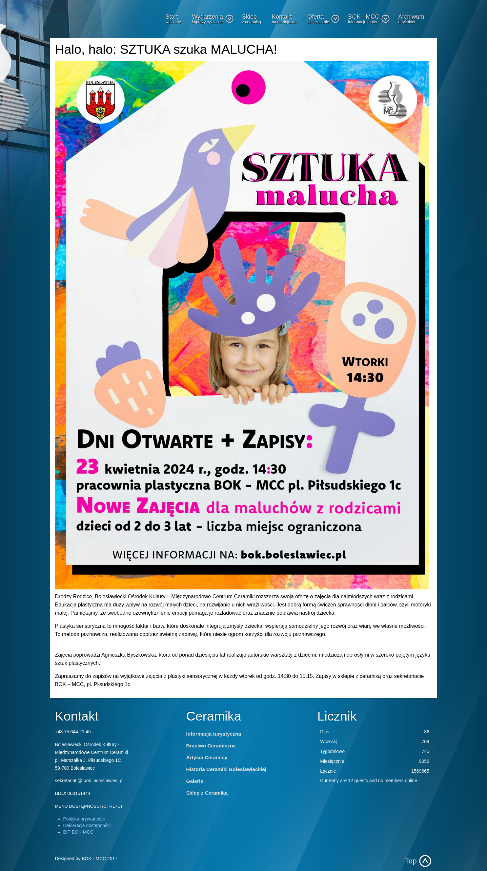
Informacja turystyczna (213, 734)
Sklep (251, 18)
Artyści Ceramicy (207, 757)
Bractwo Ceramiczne (211, 745)
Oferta (323, 18)
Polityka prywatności (84, 819)
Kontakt (284, 18)
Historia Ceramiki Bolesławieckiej (226, 769)
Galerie (194, 781)
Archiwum (411, 18)
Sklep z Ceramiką (207, 793)
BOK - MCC (369, 18)
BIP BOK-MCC (78, 832)
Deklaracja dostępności (87, 825)
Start (173, 18)
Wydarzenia (213, 18)
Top (411, 861)
